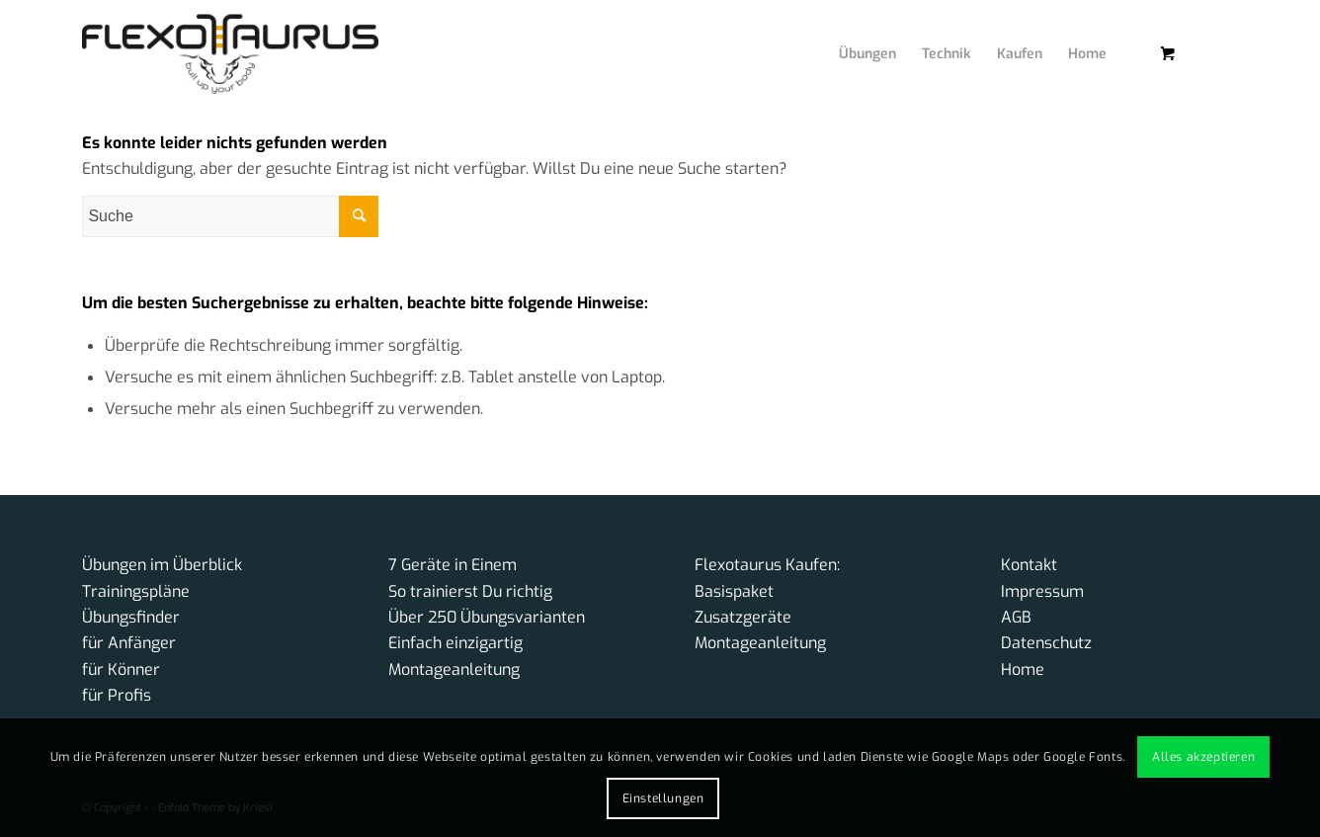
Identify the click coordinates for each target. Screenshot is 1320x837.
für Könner (121, 669)
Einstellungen (663, 798)
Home (1022, 669)
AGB (1016, 617)
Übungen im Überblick (162, 564)
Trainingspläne (136, 591)
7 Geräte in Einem (452, 564)
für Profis (116, 695)
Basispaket (734, 591)
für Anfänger (129, 642)
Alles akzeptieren (1203, 757)
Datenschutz (1046, 642)
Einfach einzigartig (455, 642)
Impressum (1042, 591)
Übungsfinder (131, 617)
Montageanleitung (454, 669)
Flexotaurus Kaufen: (767, 564)
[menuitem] (852, 34)
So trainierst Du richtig (470, 591)
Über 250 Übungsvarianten (486, 617)
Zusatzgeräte (743, 617)
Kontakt (1029, 564)
